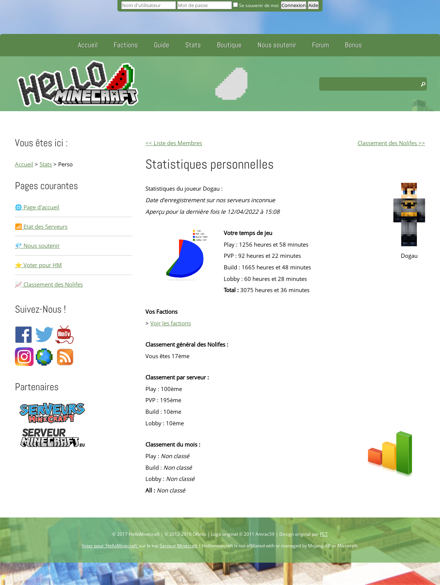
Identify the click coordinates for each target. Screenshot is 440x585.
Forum (320, 45)
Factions (126, 45)
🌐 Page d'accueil (37, 207)
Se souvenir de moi (256, 5)
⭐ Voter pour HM (38, 265)
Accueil (88, 45)
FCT (324, 534)
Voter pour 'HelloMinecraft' (110, 545)
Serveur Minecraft (178, 545)
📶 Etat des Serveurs (41, 226)
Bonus (353, 45)
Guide (161, 45)
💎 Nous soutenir (37, 245)
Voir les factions (170, 323)
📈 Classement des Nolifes (49, 284)
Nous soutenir (277, 45)
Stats (193, 45)
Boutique (229, 45)
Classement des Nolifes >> (391, 143)
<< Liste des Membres (173, 143)
